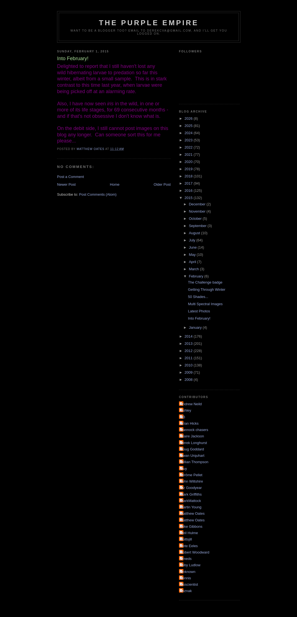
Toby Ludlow (190, 565)
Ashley (185, 410)
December (198, 204)
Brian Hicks (189, 423)
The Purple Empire (149, 23)
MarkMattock (190, 501)
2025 (189, 126)
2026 (189, 118)
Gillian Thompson (194, 462)
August (195, 233)
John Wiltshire (191, 481)
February (196, 276)
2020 (189, 162)
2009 (189, 372)
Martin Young (190, 507)
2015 (189, 198)
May (193, 255)
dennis (185, 578)
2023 (189, 140)
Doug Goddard (192, 449)
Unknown (187, 572)
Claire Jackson (192, 436)
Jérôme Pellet (191, 475)
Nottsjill (186, 539)
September (198, 226)
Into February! (199, 318)
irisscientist (189, 584)
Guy (183, 468)
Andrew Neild (191, 404)
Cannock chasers (194, 430)
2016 (189, 190)
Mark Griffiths (191, 494)
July (192, 240)
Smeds (185, 559)
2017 (189, 183)
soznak (186, 591)
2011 (189, 358)
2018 (189, 176)
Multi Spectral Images (205, 304)
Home (115, 184)
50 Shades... (198, 297)
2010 (189, 365)
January (196, 327)
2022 (189, 147)
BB (182, 417)
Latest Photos (199, 311)
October (196, 218)
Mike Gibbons (191, 526)
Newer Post (66, 184)
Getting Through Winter (206, 289)
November (198, 211)
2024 (189, 133)
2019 (189, 169)
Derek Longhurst (193, 443)
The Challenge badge (205, 282)
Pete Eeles (189, 546)
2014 (189, 336)
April (193, 262)
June (193, 247)
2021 (189, 154)
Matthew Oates (192, 513)
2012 (189, 351)
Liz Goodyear (191, 488)
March (194, 269)
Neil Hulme (189, 533)
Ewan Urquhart (192, 455)
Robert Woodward (194, 552)
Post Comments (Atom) (98, 194)
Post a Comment (70, 177)
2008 (189, 380)
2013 (189, 343)
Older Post (162, 184)
